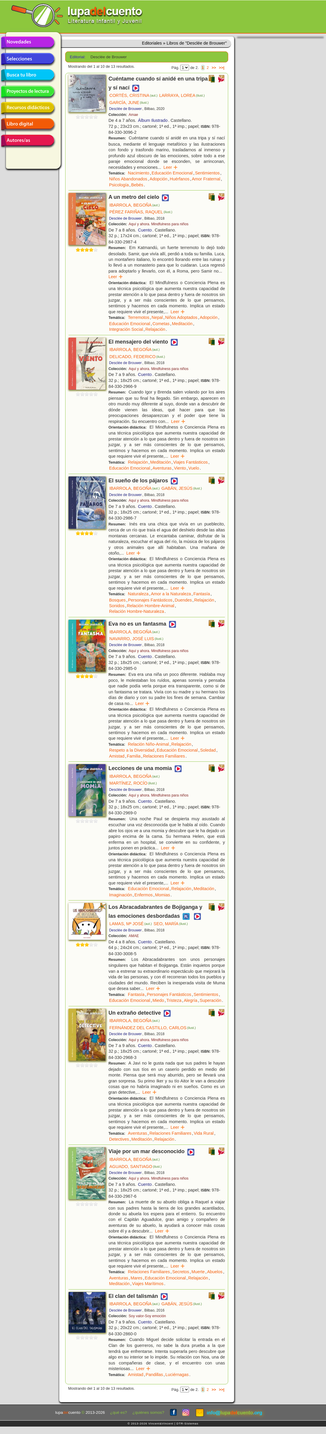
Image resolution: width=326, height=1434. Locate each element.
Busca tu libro (27, 75)
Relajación (155, 329)
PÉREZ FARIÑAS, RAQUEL (140, 212)
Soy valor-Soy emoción (147, 1316)
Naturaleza (138, 593)
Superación (210, 1000)
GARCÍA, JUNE (128, 102)
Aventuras (162, 468)
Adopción (158, 179)
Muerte (198, 1271)
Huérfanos (179, 179)
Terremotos (138, 317)
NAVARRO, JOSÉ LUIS (136, 638)
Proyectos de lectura (27, 91)
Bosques (117, 600)
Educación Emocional (172, 173)
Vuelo (193, 468)
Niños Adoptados (181, 317)
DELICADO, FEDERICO (137, 356)
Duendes (183, 600)
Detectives (119, 1139)
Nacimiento (138, 173)
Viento (180, 468)
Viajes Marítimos (148, 1283)
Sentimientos (207, 173)
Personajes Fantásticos (150, 600)
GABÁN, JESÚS (182, 488)
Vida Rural (204, 1133)
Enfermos (144, 894)
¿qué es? (118, 1412)
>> (214, 67)
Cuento (145, 230)
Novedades (27, 42)
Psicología (119, 184)
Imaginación (120, 894)
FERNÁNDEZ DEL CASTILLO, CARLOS (152, 1027)
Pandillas (154, 1374)
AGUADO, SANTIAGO (135, 1166)
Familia (133, 756)
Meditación (182, 323)
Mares (137, 1278)
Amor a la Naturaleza (171, 593)
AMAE (134, 936)
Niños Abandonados (128, 179)
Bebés (137, 184)
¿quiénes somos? (148, 1412)
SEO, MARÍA (171, 923)
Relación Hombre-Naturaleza (136, 611)
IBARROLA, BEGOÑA (134, 205)
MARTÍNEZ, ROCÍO (133, 783)
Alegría (190, 1000)
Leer (171, 167)
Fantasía (201, 593)
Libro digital (27, 124)
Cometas (161, 323)
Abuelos (215, 1271)
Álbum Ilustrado (153, 120)
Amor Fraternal (206, 179)
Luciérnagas (176, 1374)
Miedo (158, 1000)
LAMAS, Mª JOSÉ (130, 923)
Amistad (116, 756)
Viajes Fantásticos (190, 462)
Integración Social (126, 329)
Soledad (208, 750)
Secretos (180, 1271)
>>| (221, 67)
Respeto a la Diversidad (131, 750)
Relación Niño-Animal (148, 744)
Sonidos (116, 605)
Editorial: (78, 57)
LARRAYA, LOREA (181, 95)
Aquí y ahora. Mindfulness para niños (158, 224)
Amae (133, 115)
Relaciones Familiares (164, 756)
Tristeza (174, 1000)
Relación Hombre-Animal (150, 605)
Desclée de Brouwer (125, 109)
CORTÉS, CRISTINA (133, 95)
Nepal (157, 317)
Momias (162, 894)
